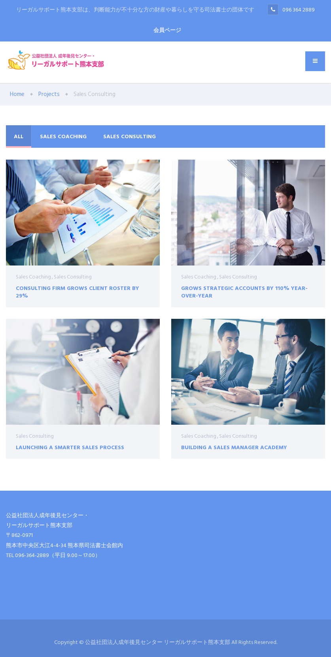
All (18, 136)
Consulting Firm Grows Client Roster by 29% (77, 292)
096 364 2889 (298, 9)
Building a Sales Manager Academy (234, 456)
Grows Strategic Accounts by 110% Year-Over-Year (244, 292)
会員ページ (167, 30)
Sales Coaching (63, 136)
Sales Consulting (129, 136)
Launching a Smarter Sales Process (70, 449)
